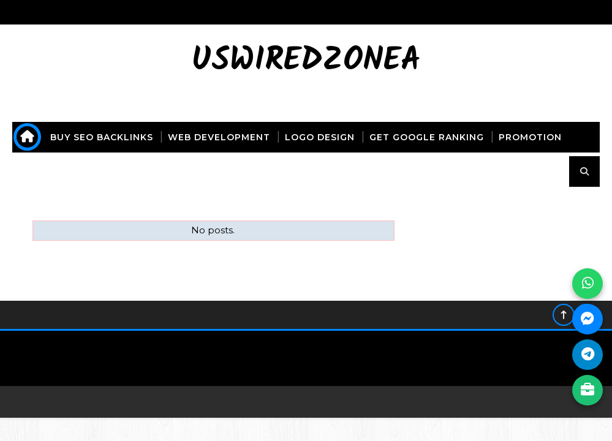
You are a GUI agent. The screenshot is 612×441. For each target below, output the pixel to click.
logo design (320, 137)
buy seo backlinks (101, 137)
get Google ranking (426, 137)
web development (219, 137)
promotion (530, 137)
